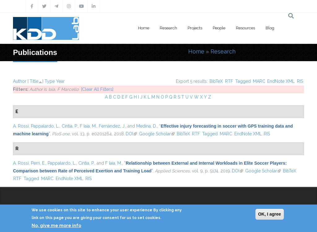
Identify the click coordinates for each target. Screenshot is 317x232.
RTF (229, 81)
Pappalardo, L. (45, 126)
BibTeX (216, 81)
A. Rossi (21, 126)
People (219, 28)
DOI (131, 133)
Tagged (243, 81)
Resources (245, 28)
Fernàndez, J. (112, 126)
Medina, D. (146, 126)
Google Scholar (157, 133)
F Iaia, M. (88, 126)
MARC (259, 81)
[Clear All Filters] (97, 89)
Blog (270, 28)
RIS (300, 81)
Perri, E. (38, 163)
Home (143, 28)
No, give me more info (56, 225)
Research (168, 28)
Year (60, 81)
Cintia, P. (70, 126)
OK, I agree (269, 214)
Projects (195, 28)
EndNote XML (281, 81)
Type (50, 81)
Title (34, 81)
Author (19, 81)
